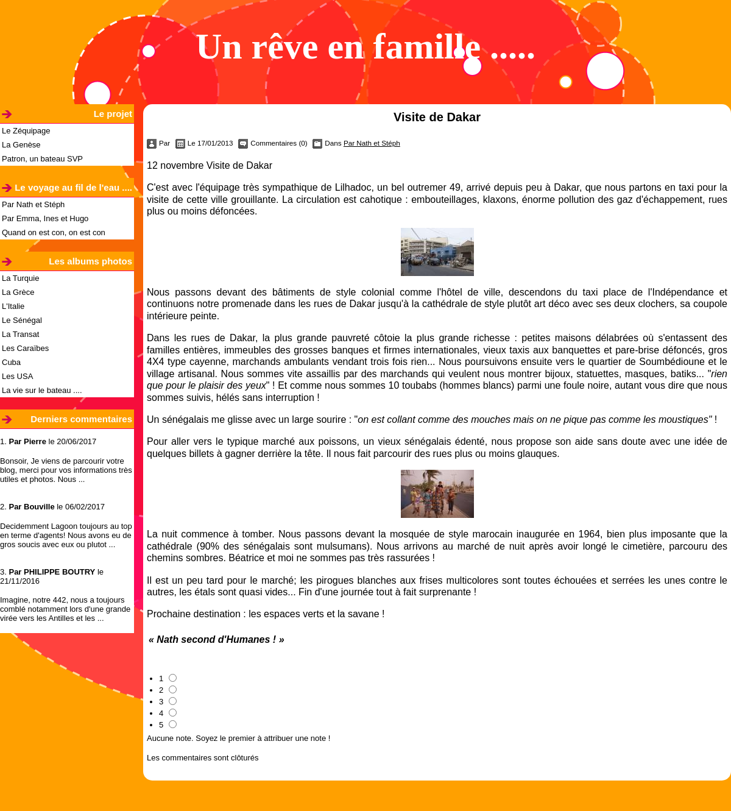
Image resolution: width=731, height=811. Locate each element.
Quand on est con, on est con (53, 232)
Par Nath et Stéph (33, 204)
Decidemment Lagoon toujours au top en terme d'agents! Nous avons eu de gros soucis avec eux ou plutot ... (66, 535)
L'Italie (13, 306)
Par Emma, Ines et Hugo (45, 218)
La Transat (20, 334)
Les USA (17, 376)
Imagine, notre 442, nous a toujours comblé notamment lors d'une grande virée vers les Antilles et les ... (65, 609)
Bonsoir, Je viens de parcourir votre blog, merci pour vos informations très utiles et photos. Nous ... (66, 470)
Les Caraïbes (25, 348)
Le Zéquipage (26, 130)
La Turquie (20, 278)
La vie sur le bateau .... (42, 390)
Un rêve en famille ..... (365, 46)
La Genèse (21, 144)
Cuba (11, 362)
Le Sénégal (22, 320)
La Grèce (18, 292)
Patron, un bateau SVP (42, 158)
